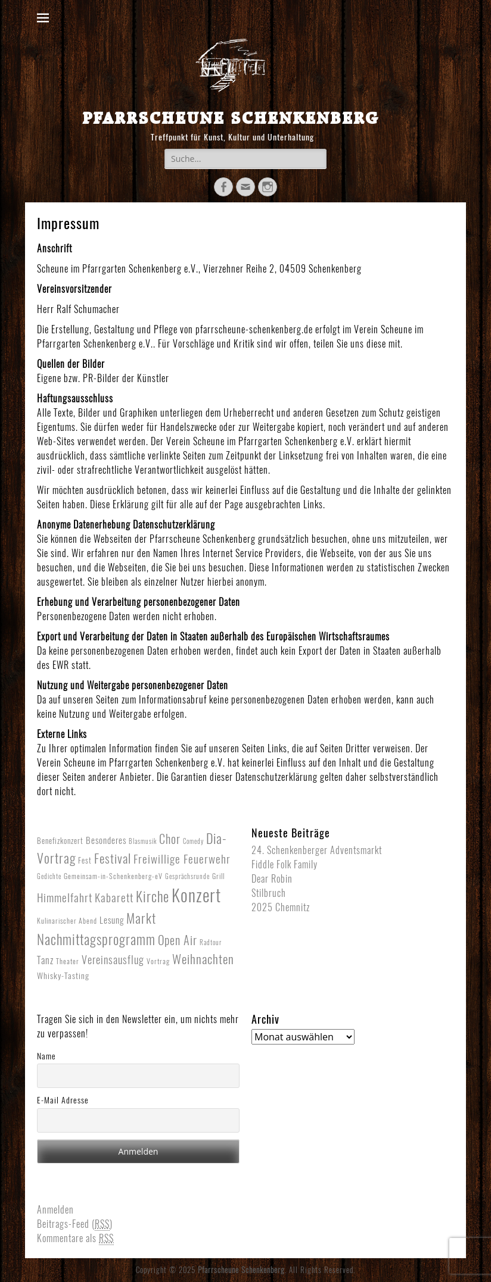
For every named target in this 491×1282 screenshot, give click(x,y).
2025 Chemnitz (280, 907)
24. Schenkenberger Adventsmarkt (316, 850)
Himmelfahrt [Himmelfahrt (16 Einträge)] (64, 897)
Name (46, 1056)
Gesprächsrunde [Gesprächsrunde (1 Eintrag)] (187, 876)
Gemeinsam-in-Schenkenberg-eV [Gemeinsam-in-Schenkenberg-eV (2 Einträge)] (113, 876)
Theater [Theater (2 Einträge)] (67, 961)
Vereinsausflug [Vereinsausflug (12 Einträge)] (113, 960)
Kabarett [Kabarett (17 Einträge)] (114, 897)
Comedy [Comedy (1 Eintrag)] (193, 841)
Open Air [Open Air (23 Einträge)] (177, 940)
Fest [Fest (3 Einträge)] (85, 860)
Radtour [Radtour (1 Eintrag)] (211, 942)
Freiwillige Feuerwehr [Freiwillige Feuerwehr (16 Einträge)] (182, 859)
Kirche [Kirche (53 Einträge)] (152, 896)
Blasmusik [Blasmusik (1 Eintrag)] (143, 841)
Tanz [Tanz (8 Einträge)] (45, 960)
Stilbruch (268, 893)
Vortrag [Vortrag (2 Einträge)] (158, 961)
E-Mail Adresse (63, 1100)
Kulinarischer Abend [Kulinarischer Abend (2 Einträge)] (67, 920)
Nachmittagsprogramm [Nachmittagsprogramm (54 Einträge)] (96, 939)
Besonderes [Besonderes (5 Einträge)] (106, 840)
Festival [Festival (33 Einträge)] (112, 858)
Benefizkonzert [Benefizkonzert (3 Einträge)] (60, 840)
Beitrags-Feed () (75, 1224)
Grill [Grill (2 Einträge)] (218, 876)
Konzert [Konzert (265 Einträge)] (196, 895)
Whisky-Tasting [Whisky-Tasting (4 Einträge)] (63, 975)
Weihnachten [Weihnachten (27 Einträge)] (203, 959)
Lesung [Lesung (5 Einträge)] (112, 920)
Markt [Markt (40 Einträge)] (141, 918)
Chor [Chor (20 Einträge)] (170, 839)
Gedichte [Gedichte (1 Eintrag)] (49, 876)
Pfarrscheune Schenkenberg (230, 117)
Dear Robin (272, 879)
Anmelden (55, 1209)
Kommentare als (75, 1238)
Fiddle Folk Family (284, 864)
